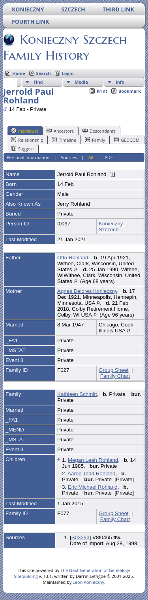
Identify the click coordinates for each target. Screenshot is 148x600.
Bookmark (129, 91)
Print (102, 91)
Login (68, 73)
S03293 (80, 537)
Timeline (64, 140)
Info (120, 82)
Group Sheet (114, 370)
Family (95, 140)
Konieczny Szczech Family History (65, 47)
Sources (69, 157)
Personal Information (28, 157)
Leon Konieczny (88, 582)
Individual (24, 131)
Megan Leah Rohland (93, 460)
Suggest (22, 148)
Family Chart (115, 376)
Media (81, 82)
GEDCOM (126, 140)
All (91, 157)
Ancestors (60, 131)
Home (18, 73)
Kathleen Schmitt (77, 394)
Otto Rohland (72, 258)
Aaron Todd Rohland (91, 473)
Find (38, 82)
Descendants (99, 131)
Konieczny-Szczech (112, 226)
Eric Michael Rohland (93, 487)
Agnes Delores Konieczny (87, 291)
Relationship (27, 140)
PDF (108, 157)
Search (43, 73)
